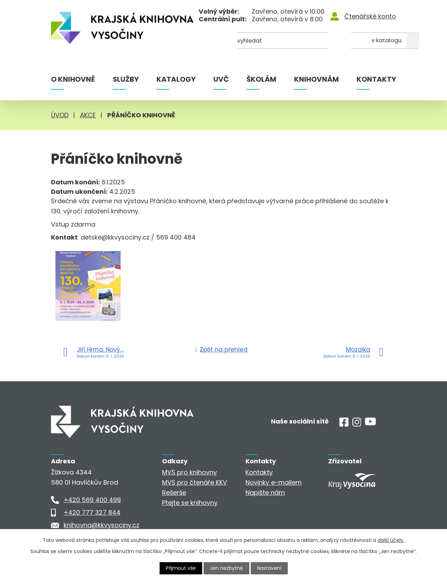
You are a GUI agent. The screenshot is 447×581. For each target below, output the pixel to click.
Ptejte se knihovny (190, 502)
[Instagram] (356, 424)
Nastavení (269, 568)
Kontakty (376, 79)
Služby (126, 79)
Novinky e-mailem (274, 482)
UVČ (221, 79)
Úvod (59, 115)
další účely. (391, 540)
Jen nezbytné (226, 568)
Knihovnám (316, 79)
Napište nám (265, 492)
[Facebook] (344, 424)
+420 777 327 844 (92, 512)
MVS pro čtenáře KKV (194, 482)
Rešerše (174, 492)
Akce (88, 115)
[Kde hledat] (362, 41)
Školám (261, 79)
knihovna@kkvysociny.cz (101, 525)
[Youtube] (370, 423)
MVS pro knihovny (189, 472)
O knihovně (73, 79)
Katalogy (176, 79)
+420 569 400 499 (92, 499)
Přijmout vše (181, 568)
